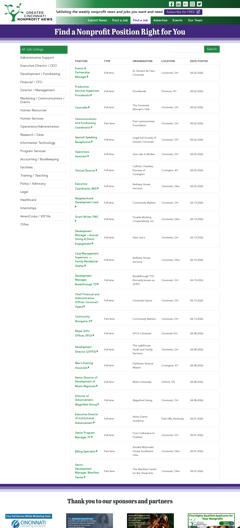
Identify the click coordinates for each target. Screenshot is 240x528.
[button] (95, 472)
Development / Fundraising (40, 74)
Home (46, 505)
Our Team (195, 20)
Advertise (160, 20)
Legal (24, 192)
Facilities (26, 167)
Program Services (33, 151)
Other (24, 224)
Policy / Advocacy (33, 183)
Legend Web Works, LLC (127, 517)
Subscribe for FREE (183, 12)
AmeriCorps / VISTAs (35, 216)
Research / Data (32, 135)
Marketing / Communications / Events (42, 100)
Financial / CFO (31, 82)
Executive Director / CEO (38, 65)
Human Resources (33, 110)
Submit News (97, 20)
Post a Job (120, 20)
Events (178, 20)
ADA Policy (112, 521)
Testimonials (189, 505)
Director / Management (37, 90)
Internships (28, 208)
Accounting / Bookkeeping (39, 159)
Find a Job (140, 20)
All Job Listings (32, 49)
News (172, 505)
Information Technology (37, 143)
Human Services (31, 118)
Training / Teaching (34, 175)
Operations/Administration (39, 126)
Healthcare (28, 200)
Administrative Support (37, 57)
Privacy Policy (127, 521)
